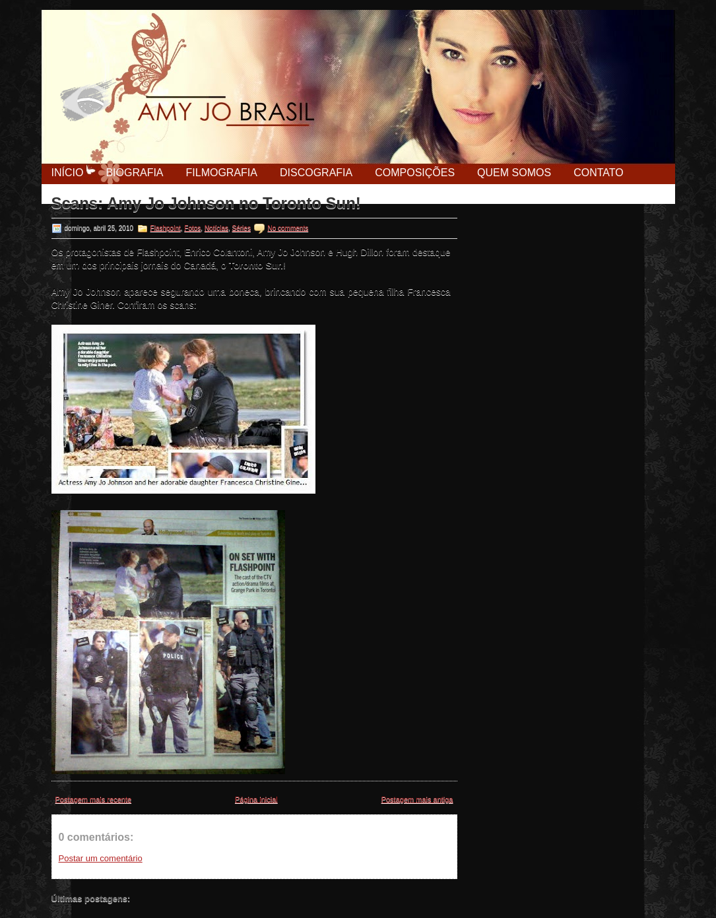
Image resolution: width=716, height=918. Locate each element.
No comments (287, 228)
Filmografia (221, 172)
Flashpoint (165, 228)
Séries (241, 228)
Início (67, 172)
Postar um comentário (101, 858)
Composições (415, 172)
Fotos (192, 228)
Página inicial (256, 799)
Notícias (216, 228)
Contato (598, 172)
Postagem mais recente (93, 799)
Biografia (134, 172)
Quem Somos (514, 172)
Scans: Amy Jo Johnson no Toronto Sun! (206, 203)
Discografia (316, 172)
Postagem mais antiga (417, 799)
